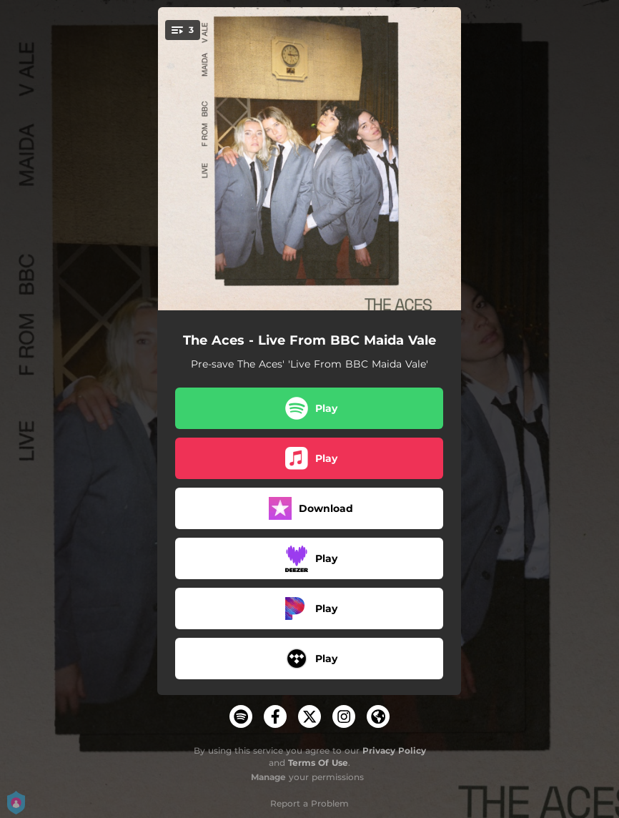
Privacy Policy (394, 750)
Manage (268, 777)
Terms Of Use (318, 762)
